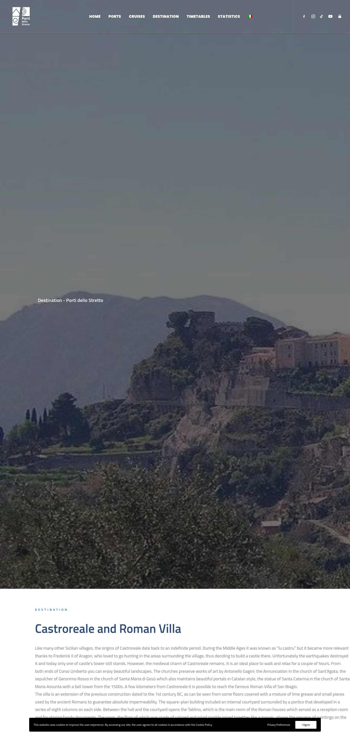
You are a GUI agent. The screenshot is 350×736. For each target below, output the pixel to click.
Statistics (229, 17)
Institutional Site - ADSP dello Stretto (264, 673)
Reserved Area (245, 681)
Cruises (137, 17)
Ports (114, 17)
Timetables (198, 17)
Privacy (254, 697)
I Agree (306, 724)
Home (95, 17)
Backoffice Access (248, 689)
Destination (166, 17)
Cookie (239, 697)
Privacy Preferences (278, 724)
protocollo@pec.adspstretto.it (156, 683)
